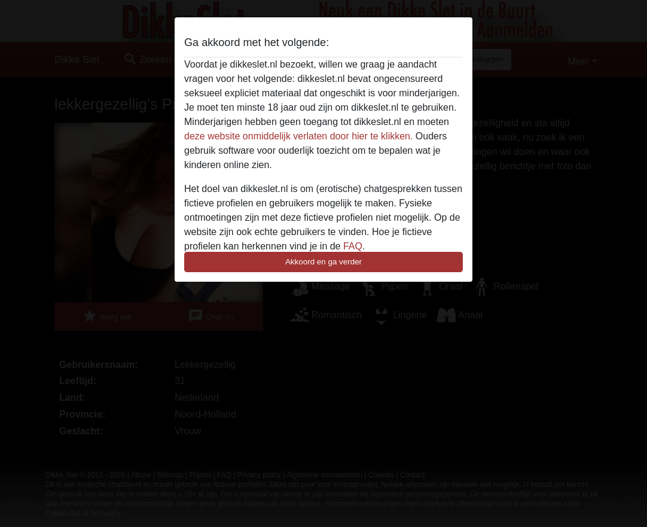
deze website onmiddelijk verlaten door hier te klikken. (298, 136)
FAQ (352, 246)
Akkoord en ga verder (323, 261)
